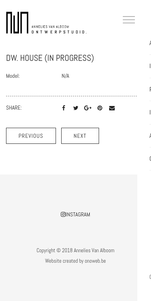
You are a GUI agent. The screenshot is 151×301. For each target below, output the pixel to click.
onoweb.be (95, 260)
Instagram (75, 214)
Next (80, 135)
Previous (31, 135)
